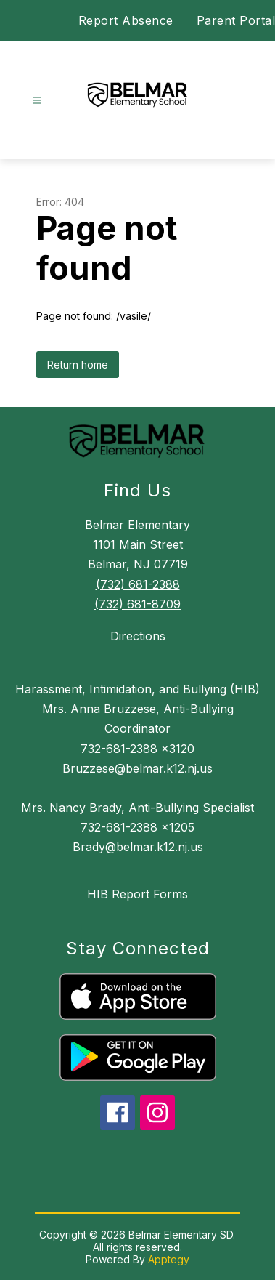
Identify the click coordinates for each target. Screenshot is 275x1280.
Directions (137, 636)
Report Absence (125, 20)
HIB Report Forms (137, 894)
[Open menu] (37, 100)
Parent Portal (236, 20)
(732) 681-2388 (138, 584)
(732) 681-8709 (137, 604)
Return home (77, 364)
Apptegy (168, 1259)
